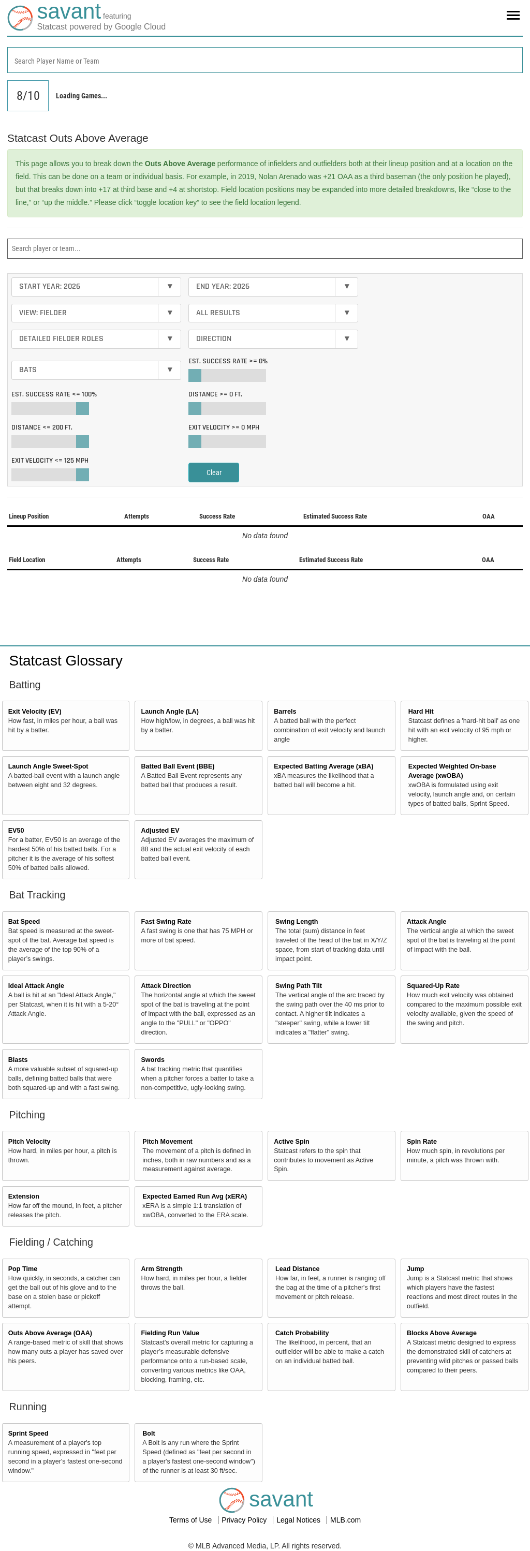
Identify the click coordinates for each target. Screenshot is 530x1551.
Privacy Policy (245, 1520)
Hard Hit (421, 711)
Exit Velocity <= (50, 460)
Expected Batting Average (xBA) (323, 766)
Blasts (18, 1059)
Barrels (285, 711)
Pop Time (22, 1269)
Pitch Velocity (29, 1141)
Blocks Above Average (442, 1333)
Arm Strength (161, 1269)
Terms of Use (191, 1520)
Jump (415, 1269)
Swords (153, 1059)
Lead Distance (297, 1269)
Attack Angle (427, 921)
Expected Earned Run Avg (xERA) (194, 1196)
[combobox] (265, 60)
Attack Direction (166, 985)
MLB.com (345, 1520)
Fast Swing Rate (166, 921)
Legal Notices (299, 1520)
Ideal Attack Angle (36, 985)
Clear (214, 472)
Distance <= (41, 427)
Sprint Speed (28, 1433)
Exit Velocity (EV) (35, 711)
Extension (23, 1196)
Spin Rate (422, 1141)
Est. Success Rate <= (54, 394)
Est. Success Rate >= (228, 361)
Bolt (148, 1433)
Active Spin (292, 1141)
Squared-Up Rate (433, 985)
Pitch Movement (167, 1141)
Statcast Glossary (66, 661)
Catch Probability (302, 1333)
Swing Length (296, 921)
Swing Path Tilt (298, 985)
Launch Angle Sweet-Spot (48, 766)
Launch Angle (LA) (169, 711)
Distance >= (215, 394)
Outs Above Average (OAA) (50, 1333)
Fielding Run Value (170, 1333)
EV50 (16, 830)
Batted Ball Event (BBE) (177, 766)
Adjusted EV (160, 830)
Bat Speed (24, 921)
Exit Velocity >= (223, 427)
